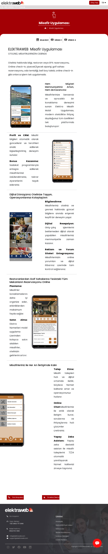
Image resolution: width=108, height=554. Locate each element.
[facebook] (19, 548)
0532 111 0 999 (14, 531)
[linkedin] (30, 548)
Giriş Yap (94, 2)
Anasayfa (59, 521)
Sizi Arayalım (15, 497)
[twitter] (13, 548)
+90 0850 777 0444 (14, 7)
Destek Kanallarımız (63, 532)
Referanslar (60, 529)
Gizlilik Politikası (61, 540)
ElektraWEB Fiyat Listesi (64, 525)
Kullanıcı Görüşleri (62, 536)
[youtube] (25, 548)
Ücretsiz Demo (50, 497)
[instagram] (8, 548)
